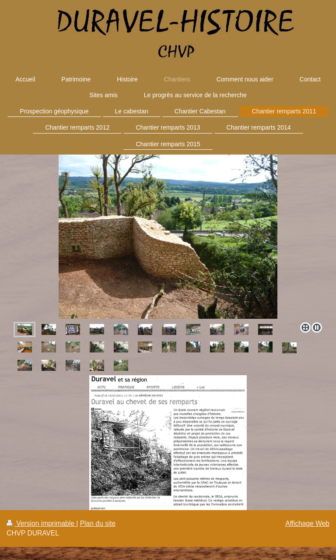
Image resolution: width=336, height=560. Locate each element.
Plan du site (98, 523)
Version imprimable (41, 523)
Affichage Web (307, 523)
